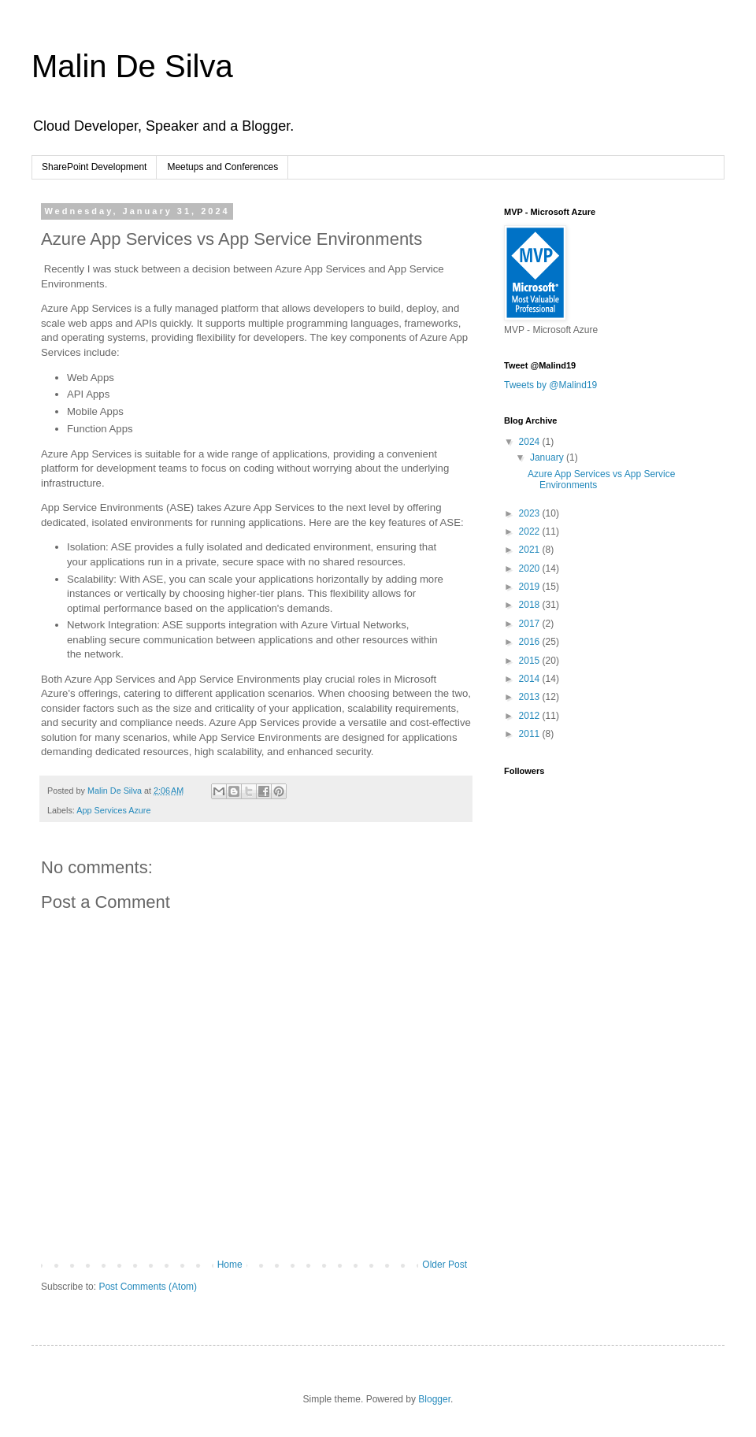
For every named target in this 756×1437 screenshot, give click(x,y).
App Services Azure (113, 810)
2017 (531, 623)
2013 (531, 696)
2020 (531, 568)
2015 (531, 660)
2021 (531, 549)
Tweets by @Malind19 (550, 385)
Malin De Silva (132, 66)
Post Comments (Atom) (147, 1286)
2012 (531, 715)
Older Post (444, 1264)
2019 (531, 586)
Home (230, 1264)
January (548, 457)
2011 (531, 733)
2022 (531, 531)
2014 (531, 678)
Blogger (434, 1399)
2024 (531, 441)
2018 (531, 604)
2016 (531, 641)
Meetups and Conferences (222, 166)
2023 (531, 513)
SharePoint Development (94, 166)
